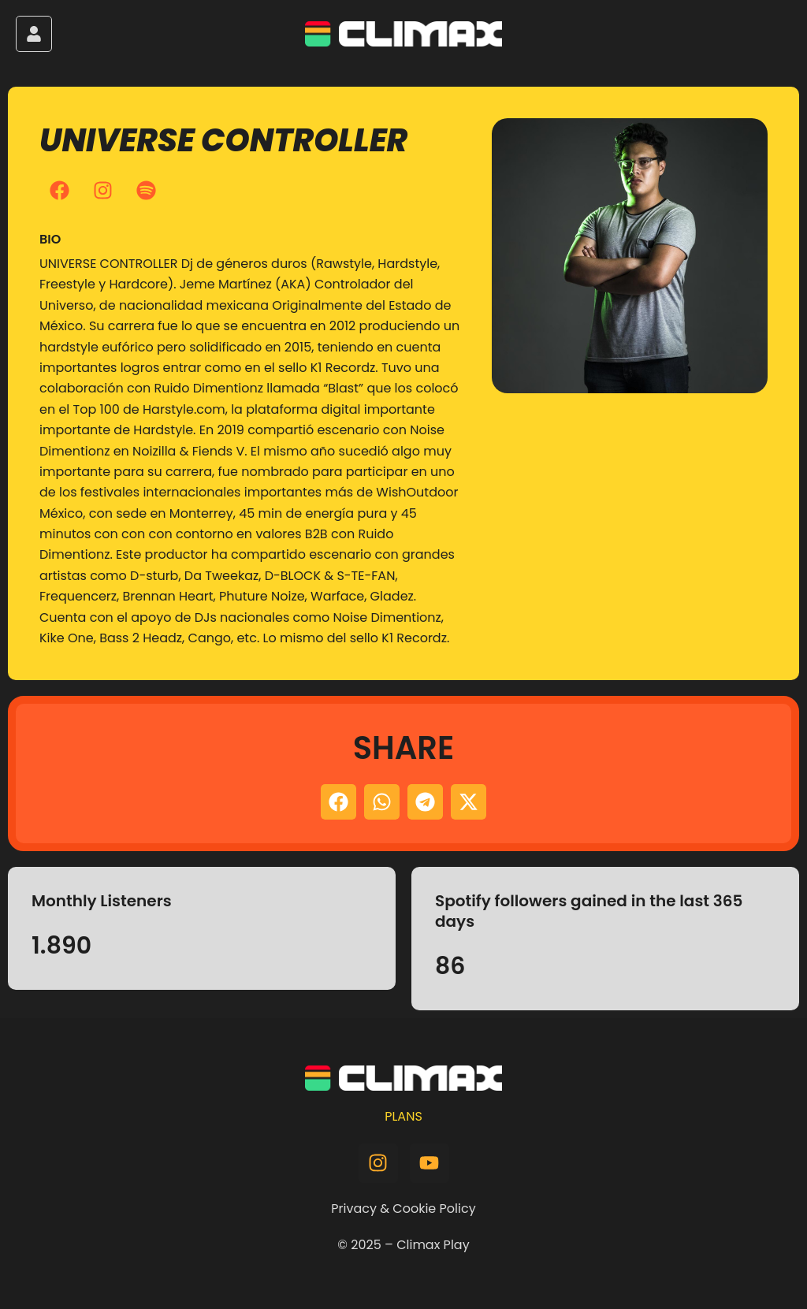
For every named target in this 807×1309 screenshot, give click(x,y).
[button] (338, 802)
